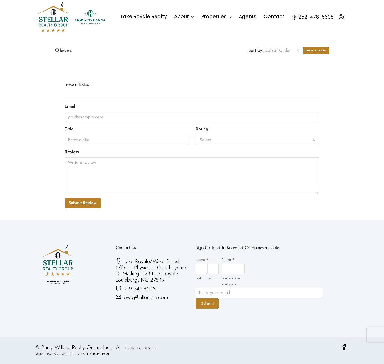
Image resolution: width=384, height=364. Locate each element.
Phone (228, 259)
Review (72, 152)
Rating (202, 129)
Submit (207, 303)
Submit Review (83, 203)
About (181, 16)
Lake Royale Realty (144, 16)
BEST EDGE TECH (94, 353)
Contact (274, 16)
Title (69, 129)
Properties (214, 16)
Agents (247, 16)
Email (70, 106)
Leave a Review (316, 50)
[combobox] (282, 50)
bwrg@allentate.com (146, 297)
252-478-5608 (313, 16)
